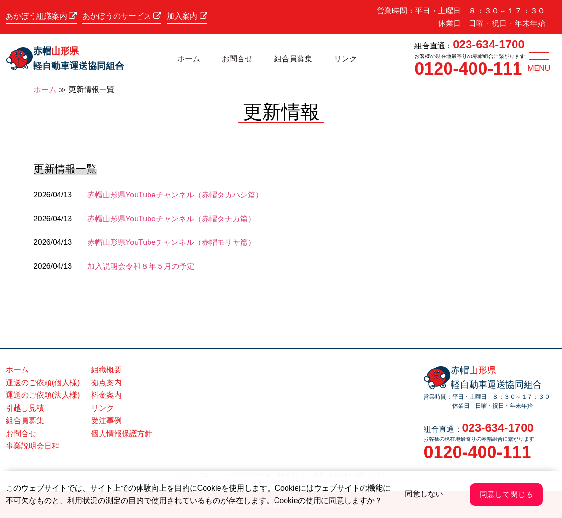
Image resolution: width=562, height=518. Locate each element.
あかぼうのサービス (121, 16)
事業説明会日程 (32, 446)
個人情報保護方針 (121, 433)
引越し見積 (25, 408)
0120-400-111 (468, 69)
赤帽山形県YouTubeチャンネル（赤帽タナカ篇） (171, 219)
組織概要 (106, 370)
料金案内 (106, 395)
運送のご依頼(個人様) (43, 383)
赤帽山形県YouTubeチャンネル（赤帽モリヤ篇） (171, 242)
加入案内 (187, 16)
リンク (345, 59)
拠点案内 (106, 383)
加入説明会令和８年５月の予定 (141, 266)
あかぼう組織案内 (41, 16)
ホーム (188, 59)
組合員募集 (293, 59)
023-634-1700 (488, 44)
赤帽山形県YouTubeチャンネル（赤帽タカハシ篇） (175, 195)
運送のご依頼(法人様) (43, 395)
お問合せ (237, 59)
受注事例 (106, 420)
